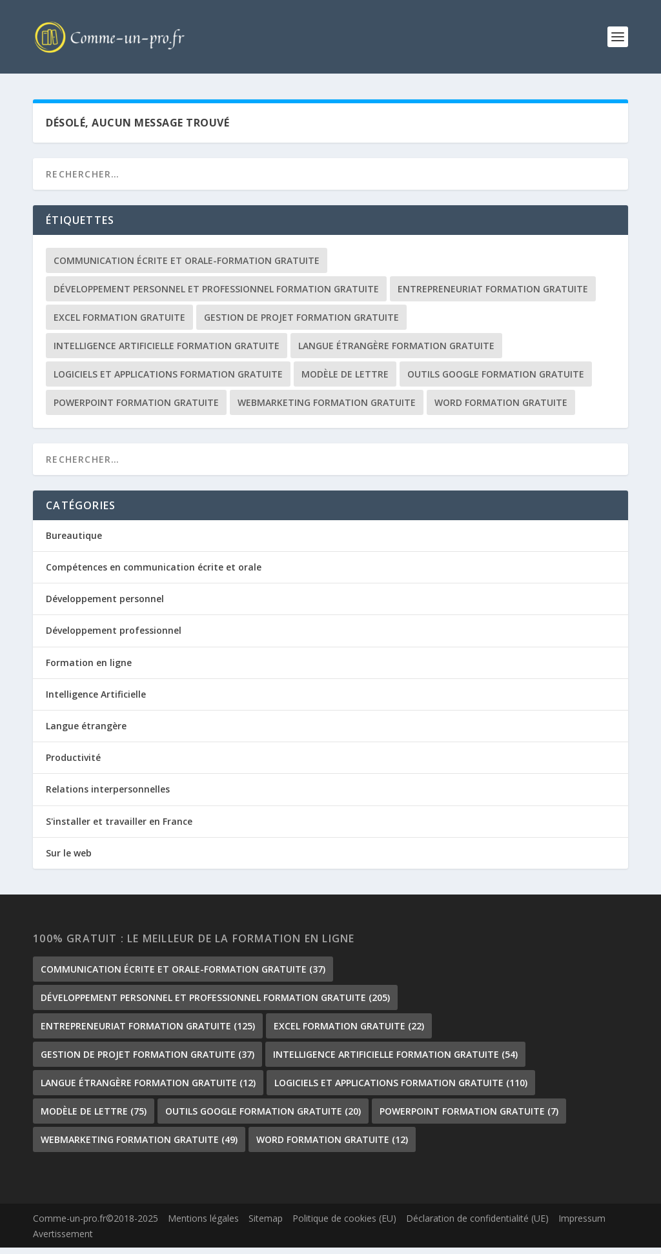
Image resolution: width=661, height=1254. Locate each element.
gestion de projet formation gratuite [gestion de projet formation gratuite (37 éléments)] (301, 324)
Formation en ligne (89, 669)
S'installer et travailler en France (119, 828)
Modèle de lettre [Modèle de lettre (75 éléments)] (345, 381)
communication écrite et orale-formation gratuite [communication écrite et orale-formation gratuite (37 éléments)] (187, 267)
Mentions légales (203, 1225)
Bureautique (74, 542)
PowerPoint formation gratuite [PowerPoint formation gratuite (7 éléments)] (136, 409)
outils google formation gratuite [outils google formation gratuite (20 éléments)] (495, 381)
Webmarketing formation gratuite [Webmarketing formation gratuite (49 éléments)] (327, 409)
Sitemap (266, 1225)
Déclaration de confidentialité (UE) (477, 1225)
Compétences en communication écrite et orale (153, 574)
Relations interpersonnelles (108, 796)
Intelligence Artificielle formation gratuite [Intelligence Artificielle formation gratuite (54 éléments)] (167, 353)
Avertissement (63, 1241)
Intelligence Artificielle (96, 701)
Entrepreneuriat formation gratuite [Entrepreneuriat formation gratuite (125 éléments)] (493, 296)
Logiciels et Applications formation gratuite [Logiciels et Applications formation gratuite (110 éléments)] (168, 381)
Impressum (581, 1225)
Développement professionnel (113, 637)
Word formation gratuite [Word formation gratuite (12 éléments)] (500, 409)
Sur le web (69, 860)
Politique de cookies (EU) (344, 1225)
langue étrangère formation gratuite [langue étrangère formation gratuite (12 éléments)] (396, 353)
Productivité (73, 764)
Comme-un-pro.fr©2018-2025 (95, 1225)
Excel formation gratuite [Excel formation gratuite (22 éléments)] (119, 324)
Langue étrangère (86, 733)
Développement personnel (105, 606)
